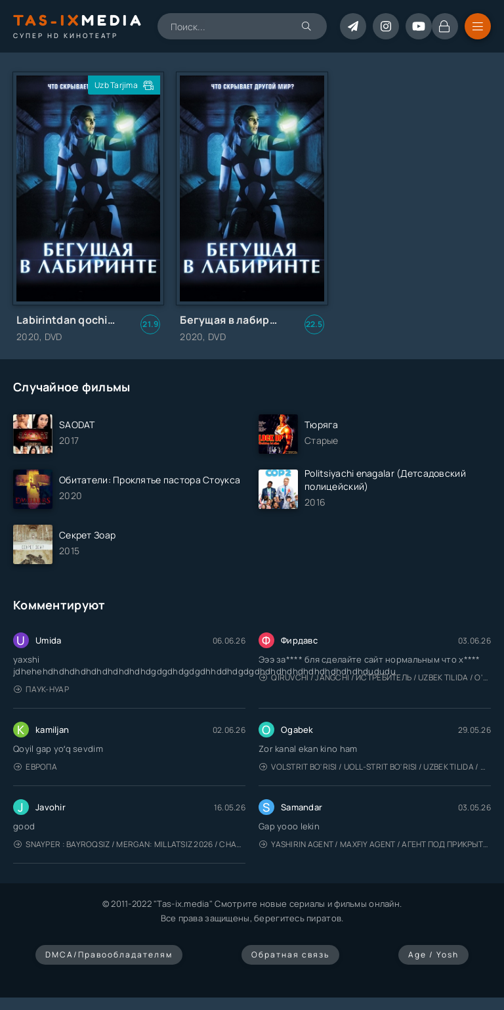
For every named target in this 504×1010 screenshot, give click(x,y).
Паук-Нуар (41, 689)
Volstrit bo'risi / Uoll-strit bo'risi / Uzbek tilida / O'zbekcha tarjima (375, 766)
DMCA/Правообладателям (109, 954)
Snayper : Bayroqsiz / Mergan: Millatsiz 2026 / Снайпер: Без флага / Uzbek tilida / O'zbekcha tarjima (129, 844)
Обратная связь (290, 954)
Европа (35, 766)
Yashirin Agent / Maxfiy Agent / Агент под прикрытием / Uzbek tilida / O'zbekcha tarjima (375, 844)
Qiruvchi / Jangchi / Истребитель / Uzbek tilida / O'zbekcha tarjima (375, 677)
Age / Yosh (433, 954)
